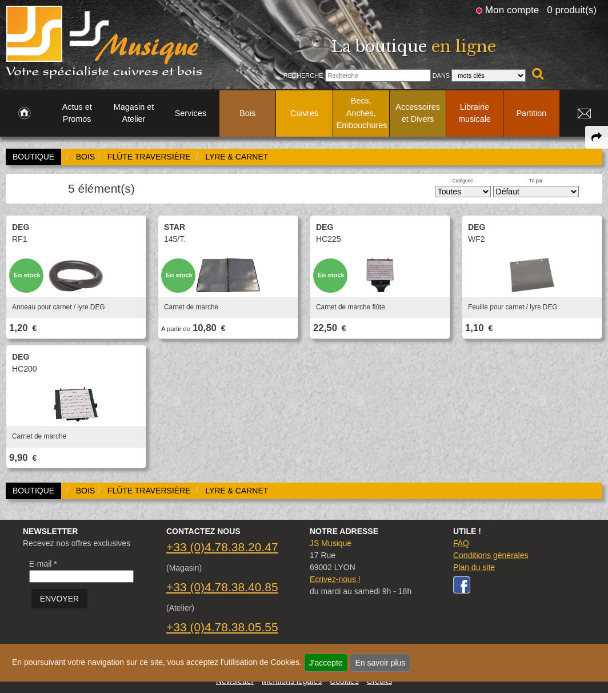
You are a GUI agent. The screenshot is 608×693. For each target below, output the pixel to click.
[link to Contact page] (584, 114)
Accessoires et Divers (417, 113)
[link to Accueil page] (24, 114)
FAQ (461, 543)
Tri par (536, 181)
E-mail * (43, 563)
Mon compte (512, 9)
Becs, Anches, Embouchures (362, 113)
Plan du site (474, 567)
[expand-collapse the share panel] (596, 137)
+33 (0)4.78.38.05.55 (222, 627)
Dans (441, 75)
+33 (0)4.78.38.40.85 (222, 587)
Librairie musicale (474, 113)
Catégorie (463, 181)
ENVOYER (59, 598)
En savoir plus (380, 662)
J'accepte (326, 662)
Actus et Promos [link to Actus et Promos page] (77, 113)
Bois (247, 113)
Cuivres (304, 113)
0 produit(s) (572, 9)
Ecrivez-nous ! (335, 579)
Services (190, 113)
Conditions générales (491, 555)
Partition (531, 113)
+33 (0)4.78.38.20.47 (222, 546)
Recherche (303, 75)
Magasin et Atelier (134, 113)
